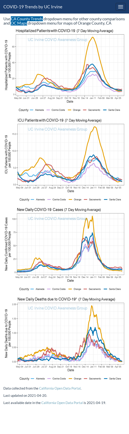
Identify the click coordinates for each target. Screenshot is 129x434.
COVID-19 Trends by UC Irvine (32, 6)
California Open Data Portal (60, 388)
